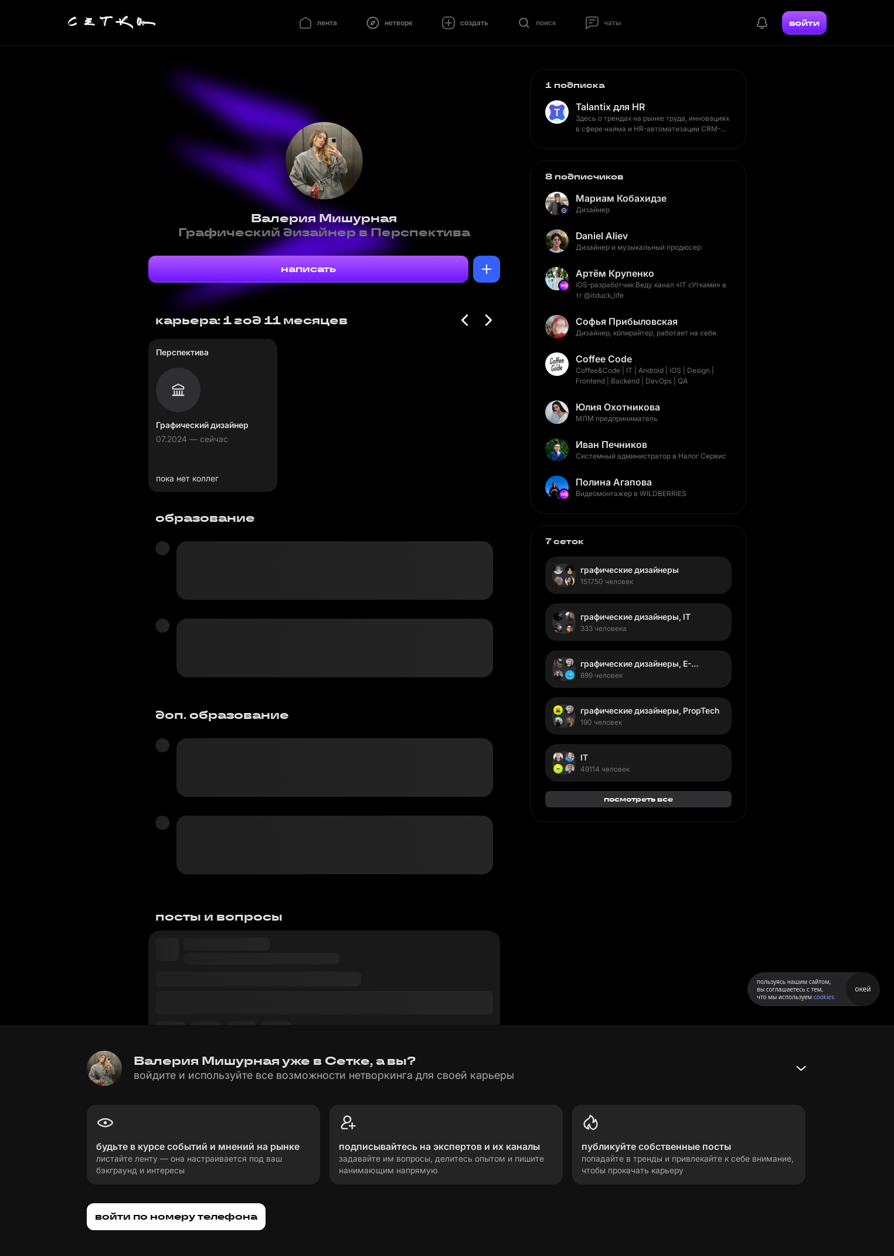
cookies (824, 997)
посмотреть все (638, 799)
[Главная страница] (112, 23)
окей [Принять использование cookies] (863, 989)
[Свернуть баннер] (801, 1068)
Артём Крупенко (615, 273)
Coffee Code (604, 359)
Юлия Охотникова (618, 407)
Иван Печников (611, 444)
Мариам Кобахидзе (621, 198)
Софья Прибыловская (627, 321)
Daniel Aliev (602, 236)
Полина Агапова (614, 482)
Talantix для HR (610, 107)
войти (804, 23)
